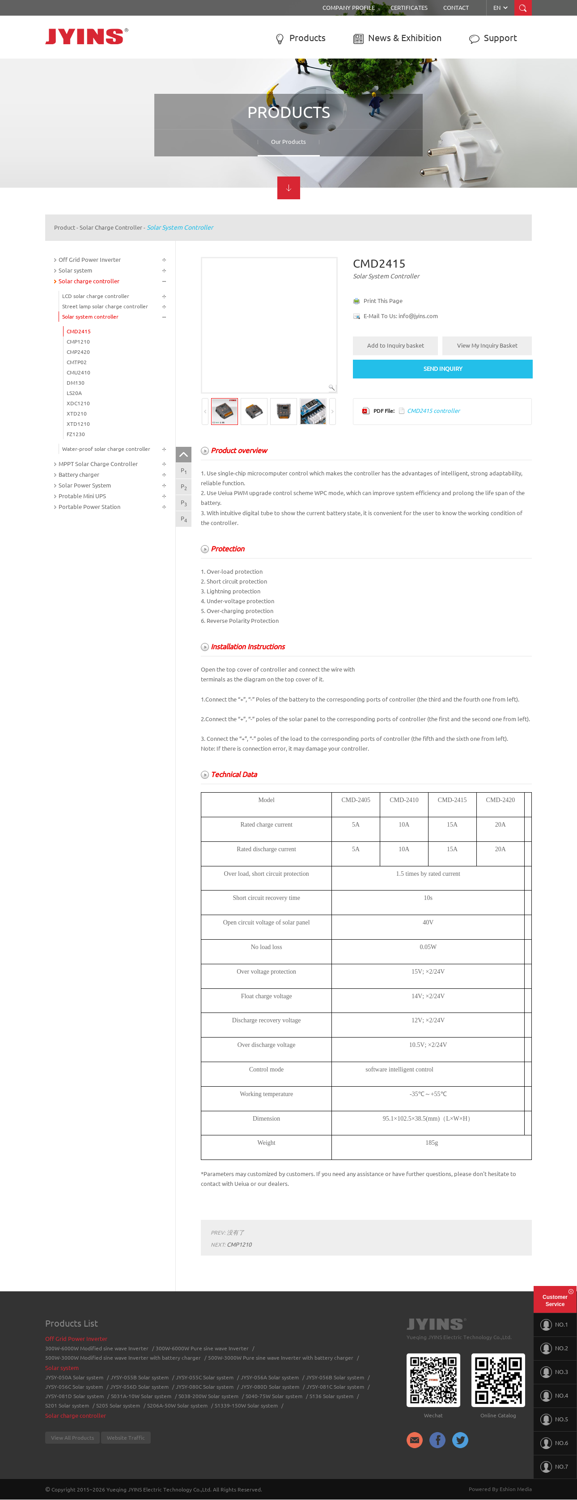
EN (501, 7)
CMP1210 (78, 342)
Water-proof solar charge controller (106, 449)
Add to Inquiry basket (395, 345)
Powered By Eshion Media (500, 1489)
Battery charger (79, 474)
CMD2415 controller (433, 411)
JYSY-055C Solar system (204, 1377)
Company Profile (348, 7)
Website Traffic (126, 1438)
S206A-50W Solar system (177, 1405)
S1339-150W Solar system (246, 1405)
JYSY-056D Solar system (139, 1387)
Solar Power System (85, 485)
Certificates (409, 7)
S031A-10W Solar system (141, 1396)
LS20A (74, 393)
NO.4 (554, 1396)
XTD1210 (78, 424)
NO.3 (554, 1372)
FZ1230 (76, 434)
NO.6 (554, 1443)
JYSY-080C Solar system (204, 1387)
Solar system (75, 270)
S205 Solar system (118, 1405)
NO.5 (554, 1419)
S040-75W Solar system (274, 1396)
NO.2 (554, 1348)
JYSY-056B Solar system (335, 1377)
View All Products (72, 1438)
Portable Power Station (89, 507)
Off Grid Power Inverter (90, 259)
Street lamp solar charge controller (105, 306)
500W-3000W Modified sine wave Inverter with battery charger (123, 1358)
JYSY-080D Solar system (270, 1387)
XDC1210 (78, 403)
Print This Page (383, 301)
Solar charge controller (111, 227)
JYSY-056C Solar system (74, 1387)
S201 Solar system (67, 1405)
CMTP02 (77, 362)
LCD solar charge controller (95, 296)
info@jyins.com (418, 316)
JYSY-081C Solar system (335, 1387)
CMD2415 (79, 331)
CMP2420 (78, 352)
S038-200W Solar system (208, 1396)
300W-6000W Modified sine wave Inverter (96, 1348)
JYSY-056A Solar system (270, 1377)
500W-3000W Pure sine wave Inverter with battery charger (280, 1358)
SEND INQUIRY (443, 369)
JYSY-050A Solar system (74, 1377)
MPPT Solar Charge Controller (98, 464)
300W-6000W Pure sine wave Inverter (202, 1348)
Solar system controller (180, 227)
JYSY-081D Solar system (74, 1396)
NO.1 (554, 1325)
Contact (456, 7)
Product (64, 227)
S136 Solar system (331, 1396)
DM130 (76, 383)
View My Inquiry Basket (487, 345)
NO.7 (554, 1467)
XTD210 (77, 413)
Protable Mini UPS (82, 496)
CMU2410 (78, 372)
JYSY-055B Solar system (139, 1377)
